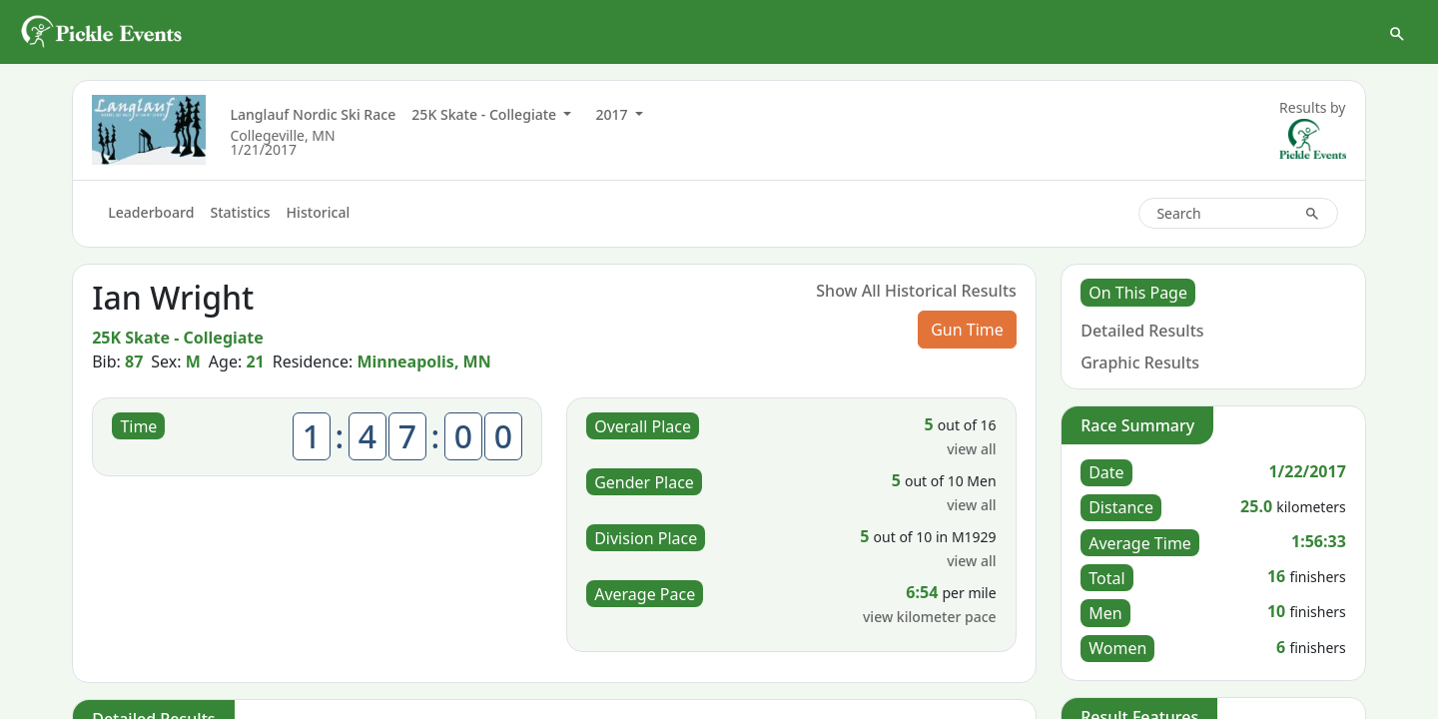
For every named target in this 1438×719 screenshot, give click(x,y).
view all (971, 456)
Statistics (240, 220)
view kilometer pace (930, 624)
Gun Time (967, 338)
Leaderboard (151, 220)
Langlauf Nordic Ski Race (312, 122)
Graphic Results (1139, 369)
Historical (319, 220)
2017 (613, 122)
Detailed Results (1141, 338)
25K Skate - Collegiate (485, 122)
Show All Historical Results (916, 299)
